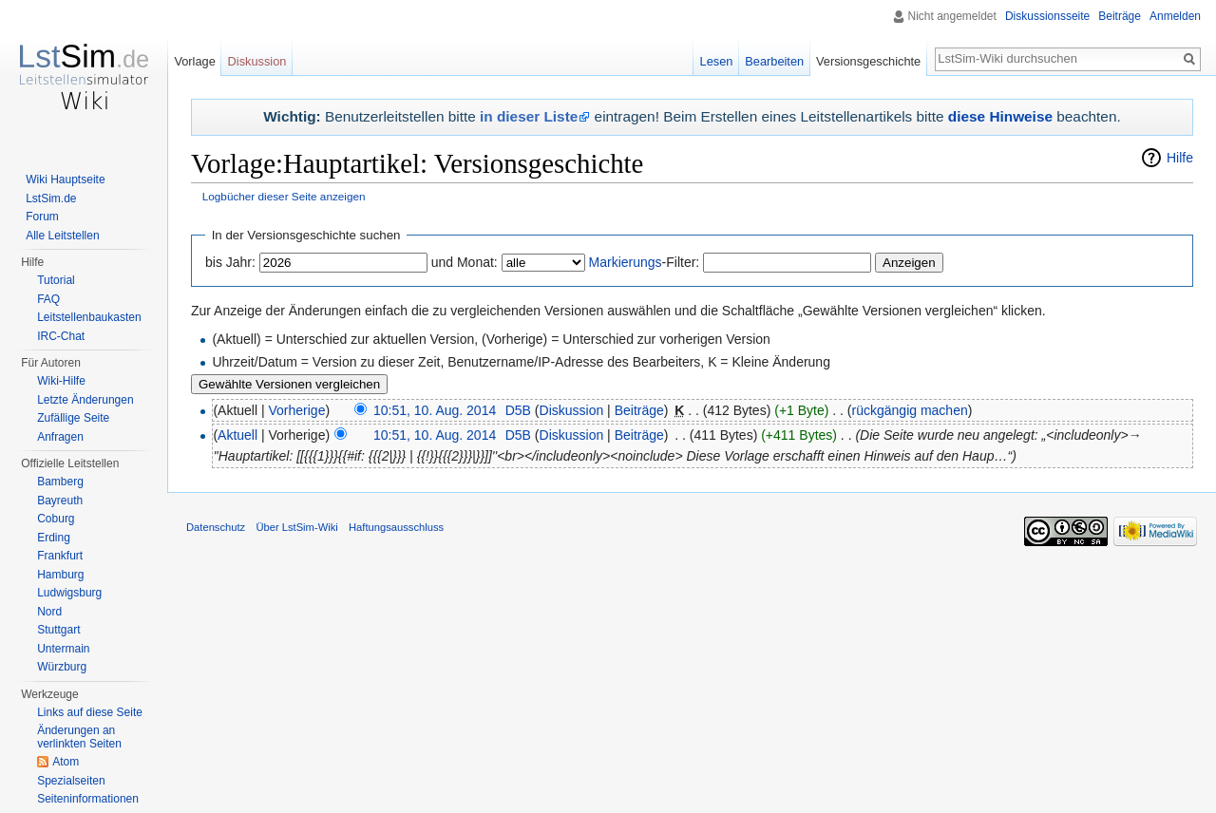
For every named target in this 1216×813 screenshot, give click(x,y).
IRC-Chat (61, 336)
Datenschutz (215, 527)
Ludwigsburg (69, 592)
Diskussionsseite (1047, 16)
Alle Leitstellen (62, 235)
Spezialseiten (70, 780)
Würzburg (61, 666)
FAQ (48, 299)
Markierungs (625, 262)
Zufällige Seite (73, 418)
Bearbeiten (774, 61)
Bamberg (60, 481)
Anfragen (60, 437)
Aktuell (237, 435)
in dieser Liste (529, 116)
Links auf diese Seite (89, 712)
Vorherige (297, 410)
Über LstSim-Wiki (296, 527)
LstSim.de (51, 198)
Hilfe (1180, 157)
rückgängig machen (910, 410)
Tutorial (56, 280)
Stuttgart (58, 629)
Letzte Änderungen (85, 399)
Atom (65, 761)
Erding (53, 537)
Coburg (55, 518)
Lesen (716, 61)
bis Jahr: (230, 262)
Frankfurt (60, 555)
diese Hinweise (1000, 116)
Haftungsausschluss (396, 527)
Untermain (63, 648)
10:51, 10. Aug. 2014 (434, 410)
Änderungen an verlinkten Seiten (79, 737)
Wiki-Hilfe (61, 381)
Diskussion (572, 410)
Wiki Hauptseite (65, 179)
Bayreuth (60, 500)
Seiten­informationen (88, 798)
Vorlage (194, 61)
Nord (49, 611)
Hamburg (60, 574)
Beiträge (639, 410)
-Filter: (644, 262)
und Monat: (464, 262)
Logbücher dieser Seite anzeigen (284, 196)
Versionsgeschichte (868, 61)
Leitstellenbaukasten (89, 317)
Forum (42, 216)
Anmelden (1175, 16)
